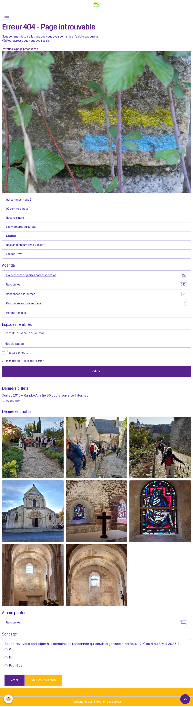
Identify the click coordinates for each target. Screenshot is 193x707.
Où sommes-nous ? (18, 208)
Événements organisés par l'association (96, 275)
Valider (97, 371)
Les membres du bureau (21, 227)
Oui (11, 649)
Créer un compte (11, 361)
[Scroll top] (185, 699)
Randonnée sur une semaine (96, 303)
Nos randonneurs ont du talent (25, 245)
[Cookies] (8, 698)
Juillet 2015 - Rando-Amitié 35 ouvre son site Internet (45, 395)
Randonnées (96, 622)
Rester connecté (17, 352)
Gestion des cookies (109, 701)
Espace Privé (14, 254)
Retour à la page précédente (20, 49)
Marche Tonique (96, 313)
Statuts (11, 236)
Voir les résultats (43, 680)
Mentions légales (82, 701)
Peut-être (15, 665)
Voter (14, 680)
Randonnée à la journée (96, 294)
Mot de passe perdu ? (33, 361)
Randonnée (96, 284)
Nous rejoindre (15, 217)
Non (11, 657)
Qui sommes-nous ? (18, 199)
